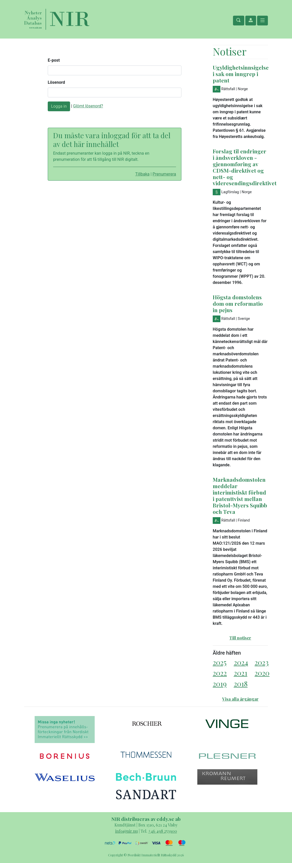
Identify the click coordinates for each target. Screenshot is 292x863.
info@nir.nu (126, 831)
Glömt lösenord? (88, 106)
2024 (241, 662)
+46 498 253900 (162, 831)
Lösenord (56, 82)
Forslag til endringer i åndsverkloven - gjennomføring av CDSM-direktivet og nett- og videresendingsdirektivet (245, 167)
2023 (262, 662)
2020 (262, 673)
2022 (220, 673)
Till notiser (240, 638)
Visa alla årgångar (240, 699)
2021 (240, 673)
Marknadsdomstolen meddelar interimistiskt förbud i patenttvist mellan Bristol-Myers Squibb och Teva (240, 495)
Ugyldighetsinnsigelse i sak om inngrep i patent (241, 74)
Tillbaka (142, 174)
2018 (241, 683)
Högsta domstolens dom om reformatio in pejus (238, 303)
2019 (220, 683)
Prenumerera (164, 174)
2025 (220, 662)
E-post (54, 60)
